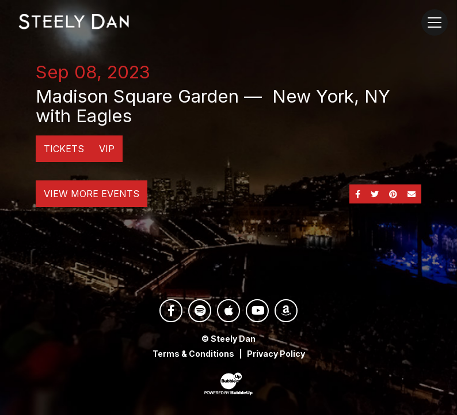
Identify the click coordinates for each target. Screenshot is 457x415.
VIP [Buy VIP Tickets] (107, 148)
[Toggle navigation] (434, 22)
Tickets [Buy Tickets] (64, 148)
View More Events (91, 193)
